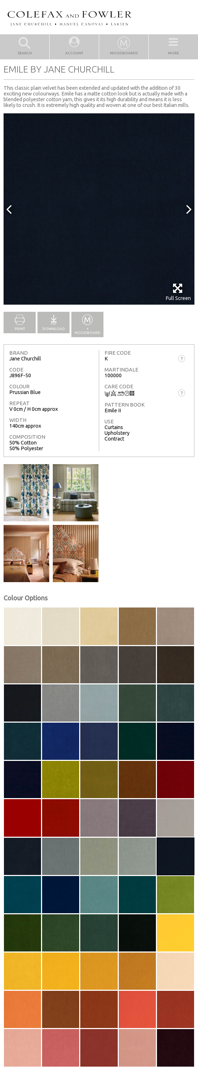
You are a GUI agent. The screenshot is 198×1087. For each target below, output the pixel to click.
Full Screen (178, 292)
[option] (99, 209)
